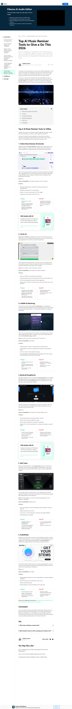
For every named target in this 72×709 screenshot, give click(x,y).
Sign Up (56, 707)
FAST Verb (24, 120)
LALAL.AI (24, 113)
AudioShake (24, 122)
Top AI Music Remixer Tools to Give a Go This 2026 (8, 72)
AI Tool (23, 36)
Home (19, 36)
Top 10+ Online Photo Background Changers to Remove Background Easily (8, 58)
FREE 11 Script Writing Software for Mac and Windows (8, 50)
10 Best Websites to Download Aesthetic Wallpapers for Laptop (8, 66)
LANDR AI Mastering (27, 116)
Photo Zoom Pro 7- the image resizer (8, 40)
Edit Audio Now (24, 226)
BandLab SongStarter (27, 118)
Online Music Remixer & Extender (29, 111)
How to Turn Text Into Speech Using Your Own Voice (31, 654)
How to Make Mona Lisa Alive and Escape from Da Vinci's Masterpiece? (33, 650)
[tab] (8, 37)
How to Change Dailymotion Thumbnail (7, 45)
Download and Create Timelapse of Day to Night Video (32, 657)
